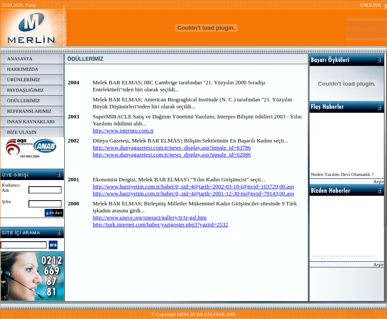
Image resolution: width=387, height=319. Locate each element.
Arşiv (378, 181)
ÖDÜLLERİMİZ (23, 100)
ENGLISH (370, 4)
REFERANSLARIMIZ (29, 111)
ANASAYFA (19, 58)
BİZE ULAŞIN (22, 132)
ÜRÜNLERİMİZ (23, 79)
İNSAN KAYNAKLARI (31, 121)
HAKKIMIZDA (22, 69)
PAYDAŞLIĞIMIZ (25, 90)
